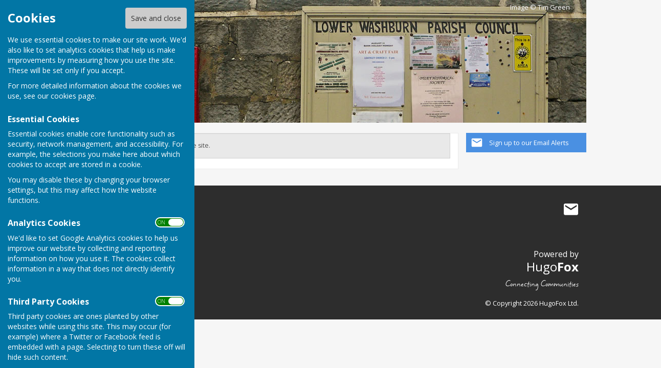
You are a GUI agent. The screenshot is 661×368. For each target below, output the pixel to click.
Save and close (156, 18)
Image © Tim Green (540, 7)
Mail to (571, 209)
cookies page (73, 96)
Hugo (552, 266)
